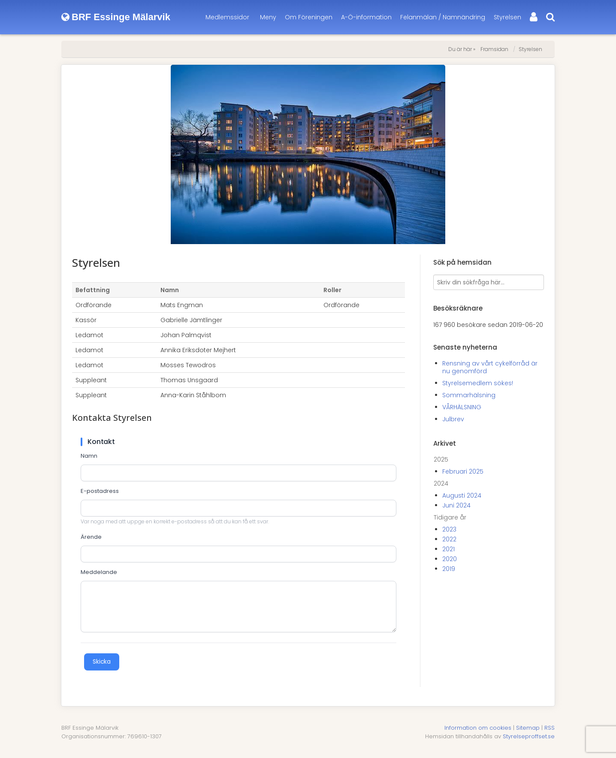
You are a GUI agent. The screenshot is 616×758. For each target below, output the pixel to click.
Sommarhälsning (468, 395)
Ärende (91, 537)
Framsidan (494, 49)
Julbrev (453, 419)
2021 (448, 549)
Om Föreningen (308, 17)
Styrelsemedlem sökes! (477, 383)
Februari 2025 (462, 471)
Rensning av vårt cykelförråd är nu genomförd (489, 367)
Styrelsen (507, 17)
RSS (549, 728)
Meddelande (99, 572)
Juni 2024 (456, 505)
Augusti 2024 (461, 495)
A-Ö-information (366, 17)
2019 (448, 569)
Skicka (102, 661)
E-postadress (100, 491)
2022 (449, 539)
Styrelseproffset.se (529, 736)
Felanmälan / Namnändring (442, 17)
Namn (89, 456)
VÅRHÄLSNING (461, 407)
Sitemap (528, 728)
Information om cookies (477, 728)
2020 (449, 559)
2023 (449, 529)
